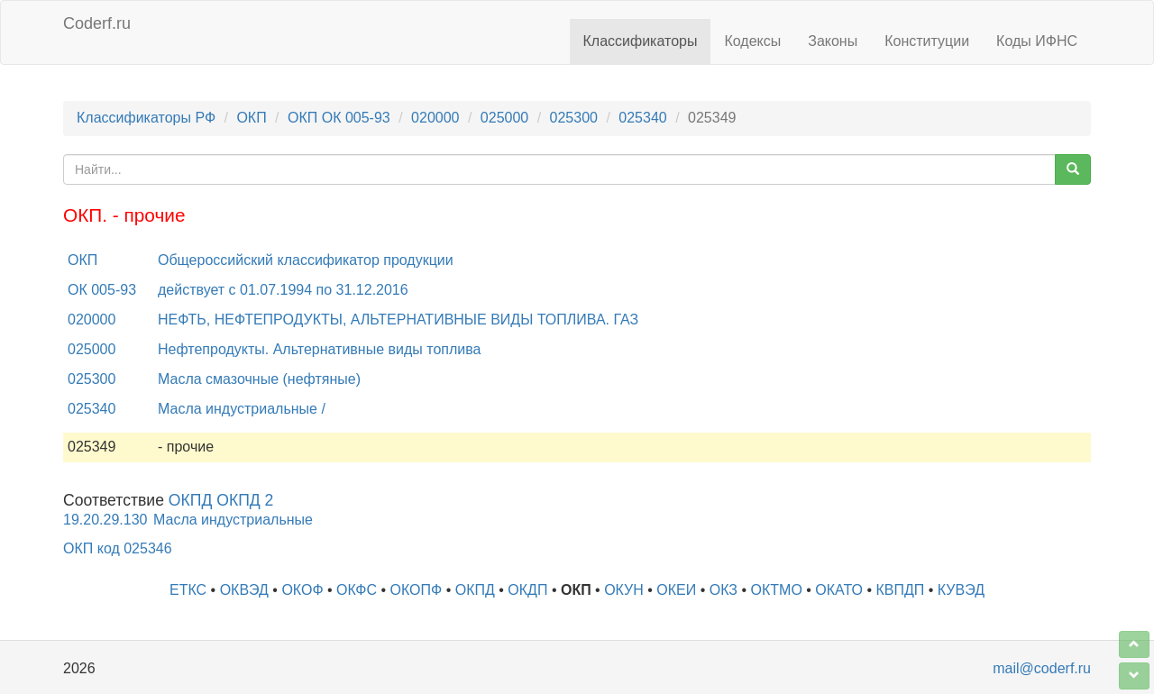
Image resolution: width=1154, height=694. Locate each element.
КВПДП (900, 590)
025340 (642, 117)
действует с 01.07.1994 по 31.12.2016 (283, 289)
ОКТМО (776, 590)
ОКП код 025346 (117, 548)
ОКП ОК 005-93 (339, 117)
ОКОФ (302, 590)
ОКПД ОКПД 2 (221, 500)
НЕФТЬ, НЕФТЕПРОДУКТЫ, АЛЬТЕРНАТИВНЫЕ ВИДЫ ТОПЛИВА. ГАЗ (398, 319)
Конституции (926, 41)
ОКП (251, 117)
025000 (504, 117)
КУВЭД (961, 590)
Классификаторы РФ (146, 117)
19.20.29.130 (105, 519)
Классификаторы (640, 41)
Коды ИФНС (1036, 41)
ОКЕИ (676, 590)
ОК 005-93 (102, 289)
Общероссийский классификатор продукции (305, 260)
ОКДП (527, 590)
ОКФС (356, 590)
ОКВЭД (244, 590)
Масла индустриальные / (241, 408)
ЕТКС (187, 590)
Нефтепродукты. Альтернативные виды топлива (319, 349)
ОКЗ (723, 590)
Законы (832, 41)
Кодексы (752, 41)
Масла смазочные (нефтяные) (259, 379)
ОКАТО (839, 590)
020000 (435, 117)
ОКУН (624, 590)
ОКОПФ (416, 590)
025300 (574, 117)
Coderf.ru (97, 23)
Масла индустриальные (233, 519)
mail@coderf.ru (1042, 668)
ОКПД (475, 590)
